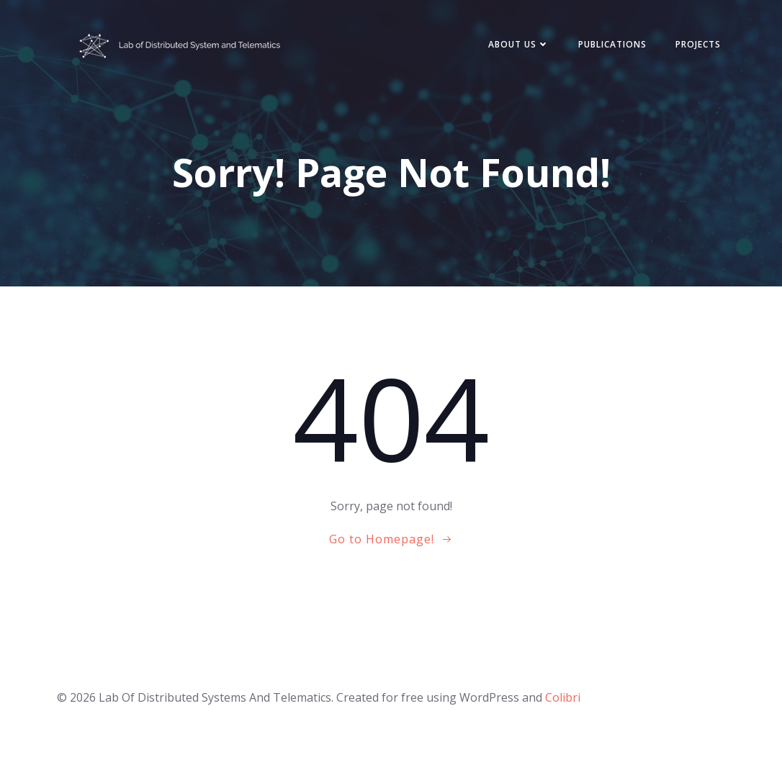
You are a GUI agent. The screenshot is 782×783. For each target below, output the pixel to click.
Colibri (562, 697)
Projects (698, 44)
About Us (518, 44)
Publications (612, 44)
